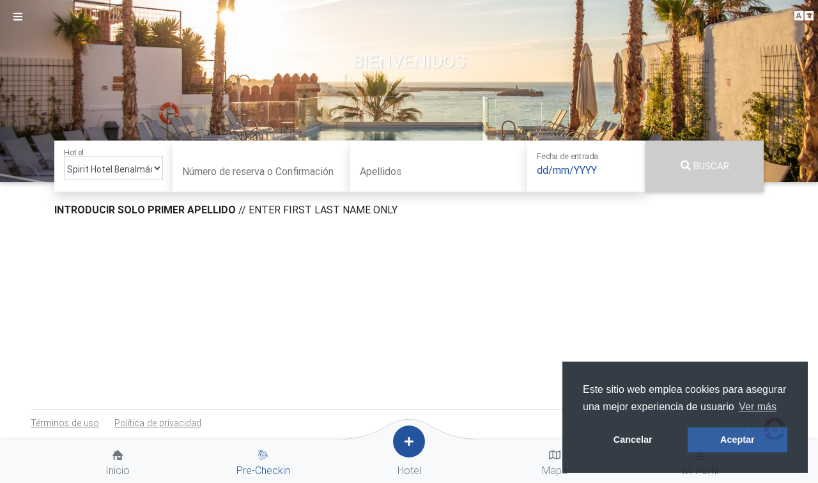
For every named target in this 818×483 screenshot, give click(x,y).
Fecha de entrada (567, 156)
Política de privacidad (157, 423)
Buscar (705, 166)
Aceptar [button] (737, 439)
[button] (803, 16)
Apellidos (380, 171)
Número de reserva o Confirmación (258, 171)
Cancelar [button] (633, 439)
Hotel (74, 152)
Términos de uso (65, 423)
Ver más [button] (757, 406)
